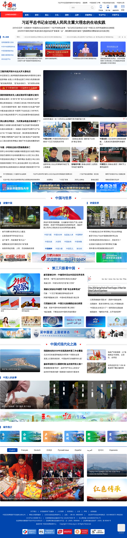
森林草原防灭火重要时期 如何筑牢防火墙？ (63, 364)
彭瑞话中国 (75, 164)
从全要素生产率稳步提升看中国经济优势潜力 (17, 226)
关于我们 (33, 511)
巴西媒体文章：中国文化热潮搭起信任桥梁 (63, 303)
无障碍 (121, 529)
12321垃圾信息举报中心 (52, 515)
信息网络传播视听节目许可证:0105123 (29, 521)
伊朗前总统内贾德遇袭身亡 (18, 147)
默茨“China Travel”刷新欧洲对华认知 (103, 236)
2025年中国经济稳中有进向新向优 (31, 31)
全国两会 (50, 180)
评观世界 (94, 203)
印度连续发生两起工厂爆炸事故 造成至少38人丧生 (20, 159)
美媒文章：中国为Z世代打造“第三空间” (59, 283)
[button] (125, 92)
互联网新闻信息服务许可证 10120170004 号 (60, 518)
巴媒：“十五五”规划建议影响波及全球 (58, 293)
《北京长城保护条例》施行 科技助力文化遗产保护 (20, 107)
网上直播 (6, 37)
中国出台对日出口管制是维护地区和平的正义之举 (105, 226)
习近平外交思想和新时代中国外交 (69, 3)
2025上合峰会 (79, 180)
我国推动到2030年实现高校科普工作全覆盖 (63, 351)
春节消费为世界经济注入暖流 (13, 232)
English (12, 450)
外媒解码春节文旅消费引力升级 (100, 293)
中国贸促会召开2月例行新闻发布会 (85, 58)
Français (24, 450)
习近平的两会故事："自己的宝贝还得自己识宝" (69, 28)
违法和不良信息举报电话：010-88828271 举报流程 (105, 515)
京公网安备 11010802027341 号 (90, 518)
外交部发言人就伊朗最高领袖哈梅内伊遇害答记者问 (20, 75)
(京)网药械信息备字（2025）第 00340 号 (97, 521)
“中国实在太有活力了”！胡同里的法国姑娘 (106, 308)
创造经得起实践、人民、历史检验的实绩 (18, 248)
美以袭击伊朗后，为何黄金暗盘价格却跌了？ (20, 121)
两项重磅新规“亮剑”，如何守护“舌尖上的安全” (62, 368)
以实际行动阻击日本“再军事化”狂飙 (103, 244)
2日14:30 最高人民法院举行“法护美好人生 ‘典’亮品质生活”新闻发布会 (90, 37)
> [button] (124, 37)
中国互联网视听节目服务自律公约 (14, 515)
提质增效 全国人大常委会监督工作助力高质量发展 (20, 79)
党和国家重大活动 (7, 42)
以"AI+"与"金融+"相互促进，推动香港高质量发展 (19, 133)
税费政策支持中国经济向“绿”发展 (15, 244)
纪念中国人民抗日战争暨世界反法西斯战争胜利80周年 (21, 180)
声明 (85, 511)
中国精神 (48, 249)
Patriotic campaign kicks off (98, 499)
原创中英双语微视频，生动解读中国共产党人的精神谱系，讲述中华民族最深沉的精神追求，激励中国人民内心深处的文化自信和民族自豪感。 (63, 225)
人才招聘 (61, 511)
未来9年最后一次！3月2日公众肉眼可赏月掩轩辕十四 (64, 119)
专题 (2, 147)
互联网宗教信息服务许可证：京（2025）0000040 (62, 521)
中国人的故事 (10, 377)
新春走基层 (95, 180)
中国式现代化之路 (63, 344)
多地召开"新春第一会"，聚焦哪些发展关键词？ (64, 31)
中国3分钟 (47, 139)
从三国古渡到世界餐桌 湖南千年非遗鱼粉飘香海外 (20, 141)
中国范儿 (103, 164)
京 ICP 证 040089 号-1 (34, 518)
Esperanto (114, 450)
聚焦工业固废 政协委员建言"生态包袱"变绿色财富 (19, 125)
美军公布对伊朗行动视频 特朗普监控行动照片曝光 (20, 151)
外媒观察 (5, 293)
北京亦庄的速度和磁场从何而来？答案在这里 (61, 355)
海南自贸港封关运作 (112, 180)
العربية (89, 450)
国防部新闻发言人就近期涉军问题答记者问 (19, 95)
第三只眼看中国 (63, 268)
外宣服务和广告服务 (47, 511)
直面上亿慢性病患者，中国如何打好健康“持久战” (63, 359)
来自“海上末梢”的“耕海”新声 (11, 369)
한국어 (101, 450)
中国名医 (103, 139)
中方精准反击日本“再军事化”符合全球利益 (105, 232)
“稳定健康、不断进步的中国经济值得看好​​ (60, 312)
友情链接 (93, 511)
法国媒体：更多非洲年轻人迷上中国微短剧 (107, 304)
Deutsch (37, 450)
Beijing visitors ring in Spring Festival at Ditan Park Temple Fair (27, 499)
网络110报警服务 (35, 515)
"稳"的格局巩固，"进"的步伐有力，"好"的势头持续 (19, 83)
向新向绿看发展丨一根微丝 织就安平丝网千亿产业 (20, 129)
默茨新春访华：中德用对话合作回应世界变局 (64, 275)
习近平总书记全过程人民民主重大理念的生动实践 (63, 22)
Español (78, 450)
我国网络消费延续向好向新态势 (96, 31)
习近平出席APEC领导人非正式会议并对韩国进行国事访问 (52, 174)
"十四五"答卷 (63, 180)
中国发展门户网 (95, 3)
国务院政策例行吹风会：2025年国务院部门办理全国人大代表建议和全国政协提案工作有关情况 (113, 61)
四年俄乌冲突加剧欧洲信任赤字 (101, 248)
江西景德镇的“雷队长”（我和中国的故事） (106, 300)
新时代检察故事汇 (51, 58)
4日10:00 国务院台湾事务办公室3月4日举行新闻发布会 (43, 37)
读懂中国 (7, 203)
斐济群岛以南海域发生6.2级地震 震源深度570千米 (20, 167)
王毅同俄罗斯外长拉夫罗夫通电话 (15, 71)
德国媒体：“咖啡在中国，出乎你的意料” (105, 312)
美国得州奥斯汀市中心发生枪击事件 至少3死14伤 (19, 163)
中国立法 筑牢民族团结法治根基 (101, 28)
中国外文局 (120, 3)
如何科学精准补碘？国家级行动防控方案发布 (61, 372)
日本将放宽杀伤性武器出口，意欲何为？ (105, 240)
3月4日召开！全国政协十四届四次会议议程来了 (32, 28)
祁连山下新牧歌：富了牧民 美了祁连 (16, 406)
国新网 (85, 3)
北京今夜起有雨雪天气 (9, 115)
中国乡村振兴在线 (108, 3)
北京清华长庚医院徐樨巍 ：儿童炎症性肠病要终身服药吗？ (113, 141)
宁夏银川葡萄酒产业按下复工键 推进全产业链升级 (20, 137)
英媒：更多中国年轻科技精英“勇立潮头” (59, 308)
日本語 (49, 450)
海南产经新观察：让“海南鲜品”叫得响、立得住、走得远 (117, 354)
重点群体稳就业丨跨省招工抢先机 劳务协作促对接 (20, 103)
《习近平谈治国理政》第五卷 (89, 174)
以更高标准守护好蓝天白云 (12, 236)
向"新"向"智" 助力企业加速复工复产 (25, 99)
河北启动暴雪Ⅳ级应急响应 (29, 115)
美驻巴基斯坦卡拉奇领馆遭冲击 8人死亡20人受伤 (19, 155)
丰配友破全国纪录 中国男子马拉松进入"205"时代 (19, 111)
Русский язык (63, 450)
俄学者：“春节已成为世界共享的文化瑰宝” (60, 279)
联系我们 (70, 511)
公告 (78, 511)
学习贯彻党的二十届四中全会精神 (14, 174)
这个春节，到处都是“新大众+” (14, 240)
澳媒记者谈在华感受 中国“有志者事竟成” (62, 289)
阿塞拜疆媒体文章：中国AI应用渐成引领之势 (61, 298)
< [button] (122, 37)
